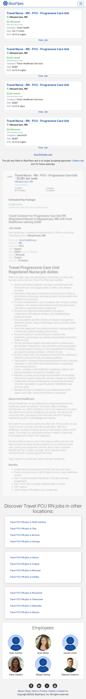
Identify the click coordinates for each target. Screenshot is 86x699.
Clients (52, 691)
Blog (27, 691)
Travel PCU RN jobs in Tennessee (26, 599)
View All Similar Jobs (43, 154)
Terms (35, 691)
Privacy (43, 691)
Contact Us (62, 691)
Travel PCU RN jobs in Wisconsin (26, 593)
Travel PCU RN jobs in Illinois (24, 557)
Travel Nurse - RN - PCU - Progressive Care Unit (38, 13)
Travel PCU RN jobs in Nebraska (25, 605)
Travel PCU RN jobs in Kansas (24, 612)
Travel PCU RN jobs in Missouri (25, 570)
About (21, 691)
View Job (43, 40)
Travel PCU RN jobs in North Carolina (28, 522)
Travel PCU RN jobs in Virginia (24, 564)
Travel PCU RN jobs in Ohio (23, 528)
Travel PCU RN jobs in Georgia (25, 541)
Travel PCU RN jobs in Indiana (24, 577)
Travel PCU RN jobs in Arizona (24, 535)
